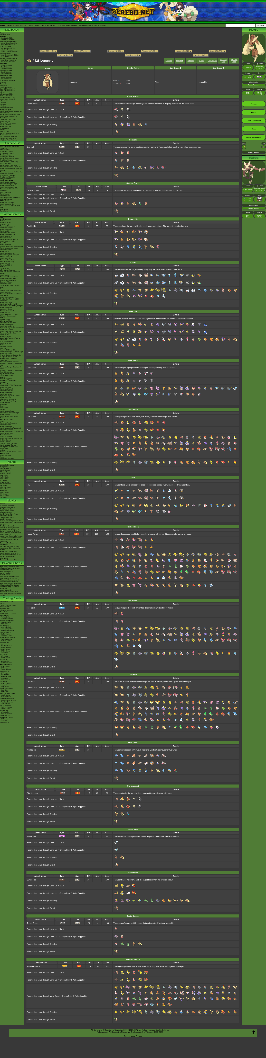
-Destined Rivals (5, 627)
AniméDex (3, 148)
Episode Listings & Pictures (9, 146)
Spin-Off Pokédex (6, 87)
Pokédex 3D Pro (5, 336)
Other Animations (6, 199)
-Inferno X (3, 685)
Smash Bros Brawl (6, 375)
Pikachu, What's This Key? (9, 592)
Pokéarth (103, 25)
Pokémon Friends (6, 229)
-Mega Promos (5, 666)
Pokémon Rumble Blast (8, 333)
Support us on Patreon (133, 1036)
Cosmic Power (33, 190)
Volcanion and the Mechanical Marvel (10, 549)
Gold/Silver (4, 408)
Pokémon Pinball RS (7, 392)
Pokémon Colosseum (7, 384)
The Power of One (6, 509)
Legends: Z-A (4, 224)
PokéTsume (4, 211)
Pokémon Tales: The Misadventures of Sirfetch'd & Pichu (10, 205)
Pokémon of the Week (7, 99)
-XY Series (3, 654)
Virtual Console (5, 442)
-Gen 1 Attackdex (6, 65)
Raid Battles (4, 612)
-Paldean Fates (5, 641)
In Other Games (5, 440)
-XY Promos (4, 673)
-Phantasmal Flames (7, 620)
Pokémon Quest (5, 284)
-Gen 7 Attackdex (6, 75)
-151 (1, 644)
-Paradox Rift (4, 642)
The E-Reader (5, 402)
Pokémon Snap (5, 425)
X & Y (2, 289)
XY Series (3, 494)
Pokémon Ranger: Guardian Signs (11, 351)
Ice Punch (31, 608)
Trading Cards (12, 598)
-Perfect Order (5, 617)
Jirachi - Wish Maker (7, 517)
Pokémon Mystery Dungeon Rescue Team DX (9, 255)
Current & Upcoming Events (9, 133)
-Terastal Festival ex (7, 698)
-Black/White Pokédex (7, 45)
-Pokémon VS (5, 715)
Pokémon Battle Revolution (9, 362)
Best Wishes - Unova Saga (9, 162)
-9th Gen (3, 102)
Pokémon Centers (6, 109)
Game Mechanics (6, 96)
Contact (31, 25)
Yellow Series (4, 477)
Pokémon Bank (5, 292)
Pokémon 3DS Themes (8, 445)
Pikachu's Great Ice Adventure (10, 583)
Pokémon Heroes (6, 516)
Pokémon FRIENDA (7, 459)
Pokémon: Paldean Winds (9, 189)
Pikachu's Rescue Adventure (10, 568)
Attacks (191, 61)
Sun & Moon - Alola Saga (8, 165)
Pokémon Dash (5, 387)
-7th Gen (3, 106)
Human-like (202, 82)
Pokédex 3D (4, 335)
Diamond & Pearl (6, 346)
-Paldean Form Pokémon (8, 140)
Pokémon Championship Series (11, 111)
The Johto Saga (5, 155)
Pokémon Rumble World (8, 304)
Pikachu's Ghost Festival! (8, 578)
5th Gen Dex (234, 61)
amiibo (2, 450)
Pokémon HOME (6, 250)
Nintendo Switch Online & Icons (11, 452)
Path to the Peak (6, 192)
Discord (39, 25)
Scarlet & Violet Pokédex (68, 25)
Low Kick (30, 682)
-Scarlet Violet (5, 649)
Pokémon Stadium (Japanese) (10, 428)
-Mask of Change (6, 707)
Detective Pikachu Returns (9, 239)
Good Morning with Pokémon (10, 197)
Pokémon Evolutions (7, 185)
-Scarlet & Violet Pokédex (8, 58)
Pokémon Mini (5, 414)
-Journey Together (6, 629)
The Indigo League (6, 151)
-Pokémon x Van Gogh (7, 119)
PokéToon (3, 190)
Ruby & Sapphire (6, 379)
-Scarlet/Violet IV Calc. (7, 97)
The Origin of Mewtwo (7, 505)
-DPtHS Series (5, 658)
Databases (12, 29)
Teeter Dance (32, 923)
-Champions (4, 101)
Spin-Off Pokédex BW (7, 91)
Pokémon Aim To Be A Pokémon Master (11, 169)
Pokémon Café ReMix (7, 233)
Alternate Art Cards (6, 610)
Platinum (3, 348)
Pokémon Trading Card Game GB (11, 431)
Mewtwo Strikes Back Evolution (10, 555)
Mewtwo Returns (6, 512)
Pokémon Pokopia (6, 227)
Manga (12, 461)
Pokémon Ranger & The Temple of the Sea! (12, 523)
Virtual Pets (4, 448)
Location (179, 61)
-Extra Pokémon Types (8, 605)
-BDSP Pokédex (5, 53)
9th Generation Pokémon (8, 136)
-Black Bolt (3, 624)
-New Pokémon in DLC (8, 138)
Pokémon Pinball (6, 426)
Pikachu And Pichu (6, 570)
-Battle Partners (5, 697)
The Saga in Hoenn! (7, 156)
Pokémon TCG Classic (8, 613)
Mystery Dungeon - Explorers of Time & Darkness (11, 371)
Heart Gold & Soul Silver (8, 350)
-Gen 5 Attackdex (6, 72)
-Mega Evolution (5, 622)
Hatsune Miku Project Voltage (10, 114)
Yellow (2, 421)
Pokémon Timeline (6, 108)
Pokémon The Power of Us (9, 553)
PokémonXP (4, 113)
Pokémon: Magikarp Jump (9, 277)
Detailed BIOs (5, 470)
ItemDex (3, 82)
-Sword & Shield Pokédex (8, 51)
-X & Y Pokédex (5, 46)
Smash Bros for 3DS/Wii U (9, 314)
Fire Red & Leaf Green (8, 380)
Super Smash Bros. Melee (9, 416)
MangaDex (4, 467)
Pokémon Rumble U (7, 326)
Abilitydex (3, 85)
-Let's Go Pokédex (6, 50)
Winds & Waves (5, 219)
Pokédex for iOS (5, 343)
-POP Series (4, 675)
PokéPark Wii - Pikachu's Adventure (8, 359)
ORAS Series (4, 496)
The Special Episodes (7, 175)
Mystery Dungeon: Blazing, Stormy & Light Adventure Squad (12, 356)
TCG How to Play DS (7, 341)
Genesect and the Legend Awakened (9, 540)
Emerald (3, 382)
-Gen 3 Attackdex (6, 68)
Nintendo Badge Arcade (8, 316)
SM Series (3, 497)
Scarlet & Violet (5, 222)
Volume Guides (5, 473)
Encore (30, 269)
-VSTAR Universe (6, 714)
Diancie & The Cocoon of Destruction (8, 543)
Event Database (5, 135)
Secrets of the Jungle (7, 556)
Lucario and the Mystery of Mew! (11, 521)
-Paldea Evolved (5, 647)
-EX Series (3, 659)
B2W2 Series (4, 492)
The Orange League (7, 153)
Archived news (5, 35)
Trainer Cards (5, 607)
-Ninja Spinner (5, 680)
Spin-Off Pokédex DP (7, 89)
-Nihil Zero (3, 681)
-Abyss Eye (4, 678)
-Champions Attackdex (7, 80)
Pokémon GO (5, 231)
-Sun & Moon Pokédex (7, 48)
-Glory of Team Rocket (7, 693)
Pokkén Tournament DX (8, 280)
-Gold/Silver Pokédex (7, 40)
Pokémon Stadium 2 (7, 411)
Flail (28, 485)
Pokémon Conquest (7, 329)
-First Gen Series (6, 663)
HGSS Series (4, 489)
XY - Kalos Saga (5, 163)
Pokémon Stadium (6, 430)
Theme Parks (4, 128)
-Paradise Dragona (6, 702)
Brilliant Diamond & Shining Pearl (11, 246)
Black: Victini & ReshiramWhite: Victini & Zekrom (11, 533)
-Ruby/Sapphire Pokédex (8, 41)
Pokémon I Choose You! (8, 551)
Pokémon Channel (6, 389)
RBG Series (4, 475)
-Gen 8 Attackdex (6, 77)
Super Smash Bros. (6, 433)
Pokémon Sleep (5, 238)
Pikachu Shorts (12, 563)
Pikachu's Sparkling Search (9, 585)
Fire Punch (31, 417)
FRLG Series (4, 482)
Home (15, 25)
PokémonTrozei (5, 397)
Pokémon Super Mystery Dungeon (12, 306)
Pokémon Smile (5, 258)
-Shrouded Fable (6, 636)
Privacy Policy (141, 1030)
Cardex (2, 92)
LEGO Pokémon (5, 125)
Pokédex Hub (50, 25)
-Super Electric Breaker (8, 700)
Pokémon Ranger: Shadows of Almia (10, 367)
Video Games (12, 214)
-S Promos (3, 720)
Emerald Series (5, 484)
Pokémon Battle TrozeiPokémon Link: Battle (11, 294)
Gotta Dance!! (5, 575)
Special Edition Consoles (8, 443)
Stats (201, 61)
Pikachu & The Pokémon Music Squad (10, 594)
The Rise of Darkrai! (7, 526)
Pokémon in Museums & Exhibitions (8, 117)
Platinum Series (5, 487)
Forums (23, 25)
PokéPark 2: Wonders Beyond (10, 331)
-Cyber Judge (4, 712)
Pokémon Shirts (5, 126)
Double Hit (31, 226)
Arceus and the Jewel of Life (9, 529)
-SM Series (4, 653)
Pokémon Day (5, 121)
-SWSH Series (5, 651)
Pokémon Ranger (6, 394)
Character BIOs (5, 468)
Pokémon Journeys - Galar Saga (11, 167)
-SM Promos (4, 671)
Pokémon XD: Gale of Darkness (11, 385)
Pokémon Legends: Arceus (9, 248)
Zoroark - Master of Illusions (9, 531)
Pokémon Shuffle (6, 302)
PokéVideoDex (5, 196)
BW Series (3, 490)
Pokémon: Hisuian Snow (8, 187)
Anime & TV (12, 143)
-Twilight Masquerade (7, 637)
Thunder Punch (33, 966)
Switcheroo (31, 880)
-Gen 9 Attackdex (6, 79)
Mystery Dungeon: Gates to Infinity (12, 328)
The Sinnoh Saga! (6, 160)
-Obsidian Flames (6, 646)
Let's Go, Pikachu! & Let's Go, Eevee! (10, 272)
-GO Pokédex (5, 57)
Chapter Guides (5, 472)
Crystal (2, 409)
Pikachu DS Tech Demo (8, 399)
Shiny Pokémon (5, 179)
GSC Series (4, 479)
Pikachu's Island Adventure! (9, 580)
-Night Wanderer (5, 705)
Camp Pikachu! (5, 573)
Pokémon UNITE (6, 236)
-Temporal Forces (6, 639)
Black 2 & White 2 (6, 321)
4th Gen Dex (223, 61)
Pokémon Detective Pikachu (9, 560)
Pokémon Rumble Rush (8, 278)
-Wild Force (4, 710)
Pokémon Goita (5, 455)
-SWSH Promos (5, 670)
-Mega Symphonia (6, 688)
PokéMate (3, 404)
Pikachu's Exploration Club (9, 582)
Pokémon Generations (7, 182)
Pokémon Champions (7, 226)
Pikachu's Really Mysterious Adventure (9, 587)
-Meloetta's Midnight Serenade (10, 538)
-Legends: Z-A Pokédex (8, 60)
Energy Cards (5, 608)
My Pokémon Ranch (7, 374)
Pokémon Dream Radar (8, 323)
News (2, 33)
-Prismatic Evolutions (7, 630)
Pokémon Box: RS (6, 391)
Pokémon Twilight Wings (8, 184)
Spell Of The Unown (7, 511)
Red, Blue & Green (6, 419)
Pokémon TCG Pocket (7, 241)
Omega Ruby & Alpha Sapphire (10, 290)
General (169, 61)
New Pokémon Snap (7, 261)
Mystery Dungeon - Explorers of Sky (11, 364)
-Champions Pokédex (7, 62)
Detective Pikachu (6, 282)
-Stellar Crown (5, 634)
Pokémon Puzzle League (8, 423)
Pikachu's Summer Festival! (9, 576)
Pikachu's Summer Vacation (9, 566)
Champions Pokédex (89, 25)
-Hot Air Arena (5, 695)
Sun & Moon (4, 268)
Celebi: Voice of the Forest (9, 514)
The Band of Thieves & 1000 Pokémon (10, 300)
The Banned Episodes (7, 177)
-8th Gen (3, 104)
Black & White (5, 319)
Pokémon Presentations (8, 123)
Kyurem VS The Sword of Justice (11, 536)
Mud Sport (31, 750)
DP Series (3, 485)
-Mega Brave (4, 686)
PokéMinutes (4, 194)
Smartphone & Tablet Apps (9, 447)
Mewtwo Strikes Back (7, 507)
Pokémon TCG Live (6, 265)
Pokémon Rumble (6, 353)
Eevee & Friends (6, 590)
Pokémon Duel (5, 312)
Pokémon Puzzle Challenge (9, 413)
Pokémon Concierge (7, 202)
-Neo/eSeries (4, 661)
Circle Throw (32, 104)
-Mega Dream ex (6, 683)
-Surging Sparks (5, 632)
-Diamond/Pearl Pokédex (8, 43)
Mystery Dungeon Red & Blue (10, 396)
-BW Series (4, 656)
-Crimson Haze (5, 709)
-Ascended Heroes (6, 619)
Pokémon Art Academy (8, 297)
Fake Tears (31, 368)
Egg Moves (212, 61)
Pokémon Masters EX (7, 234)
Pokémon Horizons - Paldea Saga (11, 172)
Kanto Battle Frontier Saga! (9, 158)
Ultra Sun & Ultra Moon (8, 270)
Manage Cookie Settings (159, 1030)
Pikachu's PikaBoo (6, 571)
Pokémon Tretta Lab (7, 324)
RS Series (3, 480)
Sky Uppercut (32, 793)
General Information (7, 465)
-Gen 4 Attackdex (6, 70)
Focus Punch (32, 534)
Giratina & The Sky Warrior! (9, 527)
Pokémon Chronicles (7, 173)
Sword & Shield (5, 244)
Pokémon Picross (6, 307)
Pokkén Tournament (7, 311)
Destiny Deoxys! (5, 519)
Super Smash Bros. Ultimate (10, 285)
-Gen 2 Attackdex (6, 67)
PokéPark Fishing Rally (8, 401)
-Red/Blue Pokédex (6, 38)
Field (157, 82)
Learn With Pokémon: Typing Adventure (10, 339)
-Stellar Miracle (5, 703)
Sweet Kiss (31, 836)
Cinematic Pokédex (6, 94)
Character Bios (5, 150)
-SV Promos (4, 668)
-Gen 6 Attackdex (6, 74)
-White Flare (4, 625)
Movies (12, 500)
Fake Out (31, 319)
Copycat (30, 147)
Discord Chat (4, 131)
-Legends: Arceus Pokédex (9, 55)
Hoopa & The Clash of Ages (9, 546)
